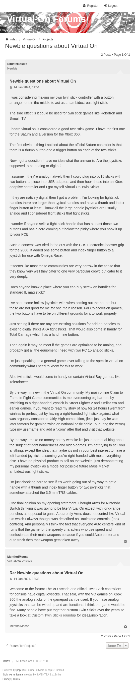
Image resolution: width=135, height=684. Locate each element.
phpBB (20, 670)
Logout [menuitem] (110, 6)
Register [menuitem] (91, 6)
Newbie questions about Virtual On (51, 45)
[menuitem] (7, 679)
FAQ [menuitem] (3, 30)
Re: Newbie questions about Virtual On (47, 573)
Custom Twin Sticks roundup (53, 615)
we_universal (16, 674)
